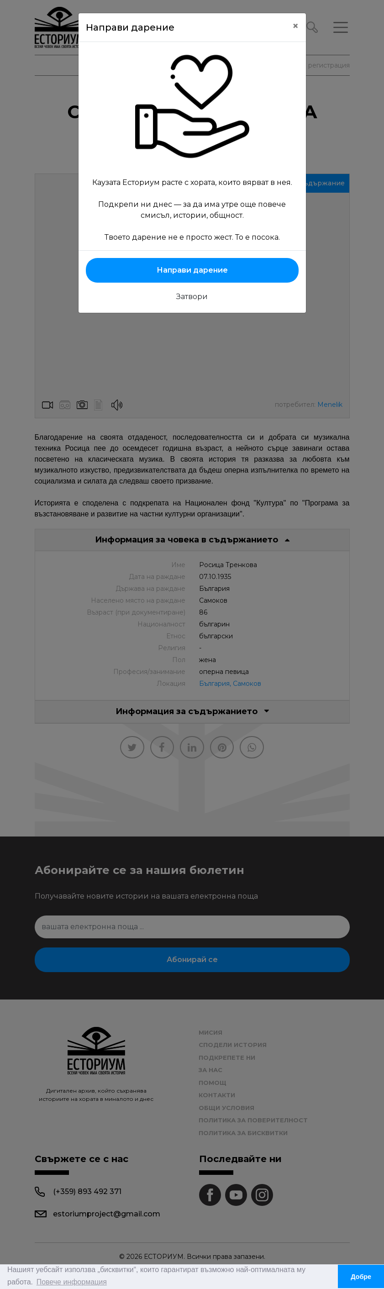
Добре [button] (361, 1276)
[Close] (295, 26)
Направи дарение (192, 270)
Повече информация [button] (72, 1282)
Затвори (192, 296)
